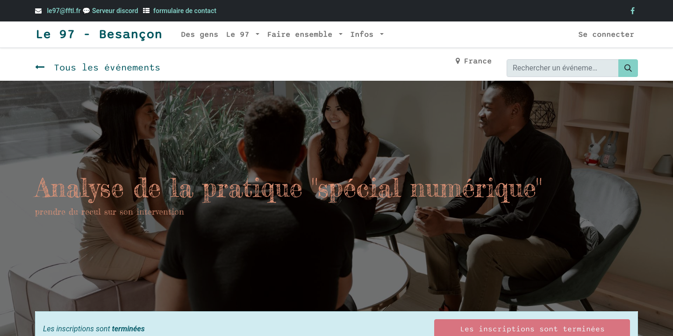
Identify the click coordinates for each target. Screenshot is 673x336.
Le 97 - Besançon (98, 34)
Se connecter (606, 34)
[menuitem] (199, 34)
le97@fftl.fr (63, 10)
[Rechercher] (628, 68)
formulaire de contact (184, 10)
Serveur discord (116, 10)
